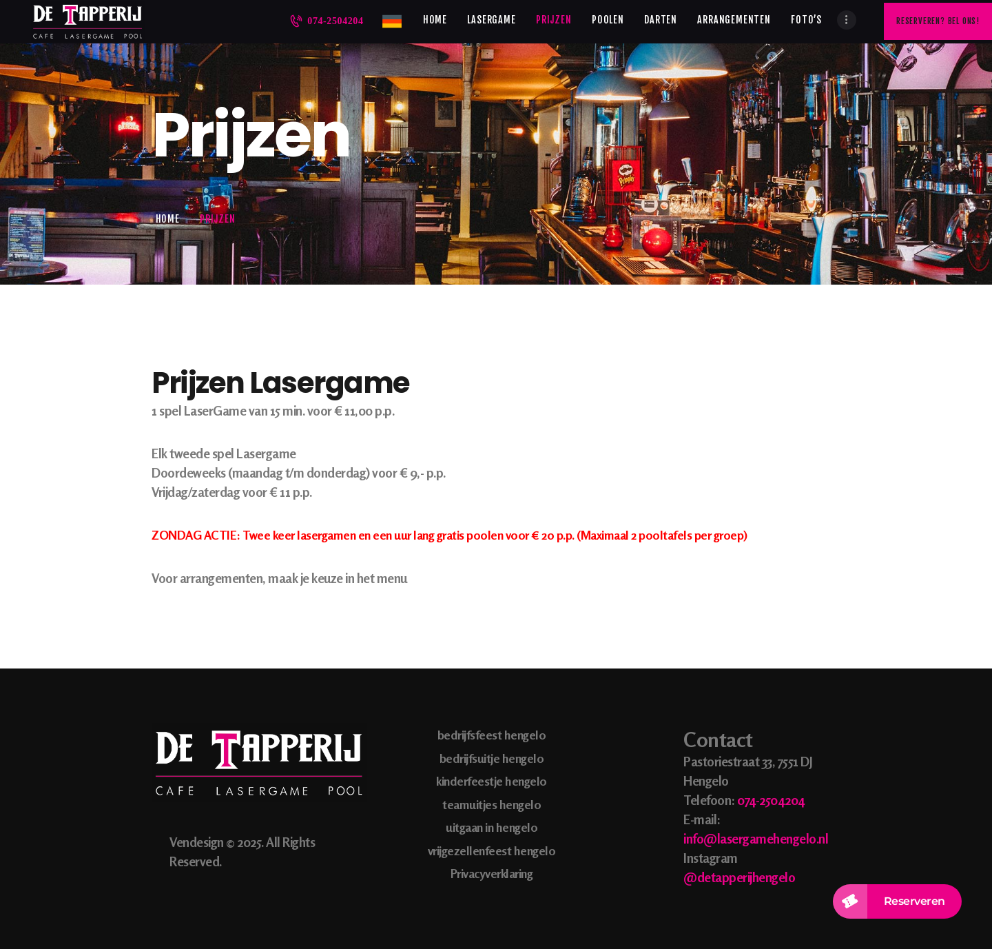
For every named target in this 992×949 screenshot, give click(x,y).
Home (168, 219)
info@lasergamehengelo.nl (755, 838)
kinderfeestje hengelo (491, 780)
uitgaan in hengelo (491, 827)
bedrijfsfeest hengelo (491, 734)
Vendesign (196, 842)
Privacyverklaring (492, 873)
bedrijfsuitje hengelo (492, 758)
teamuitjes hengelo (491, 804)
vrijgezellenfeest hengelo (492, 850)
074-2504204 (771, 800)
